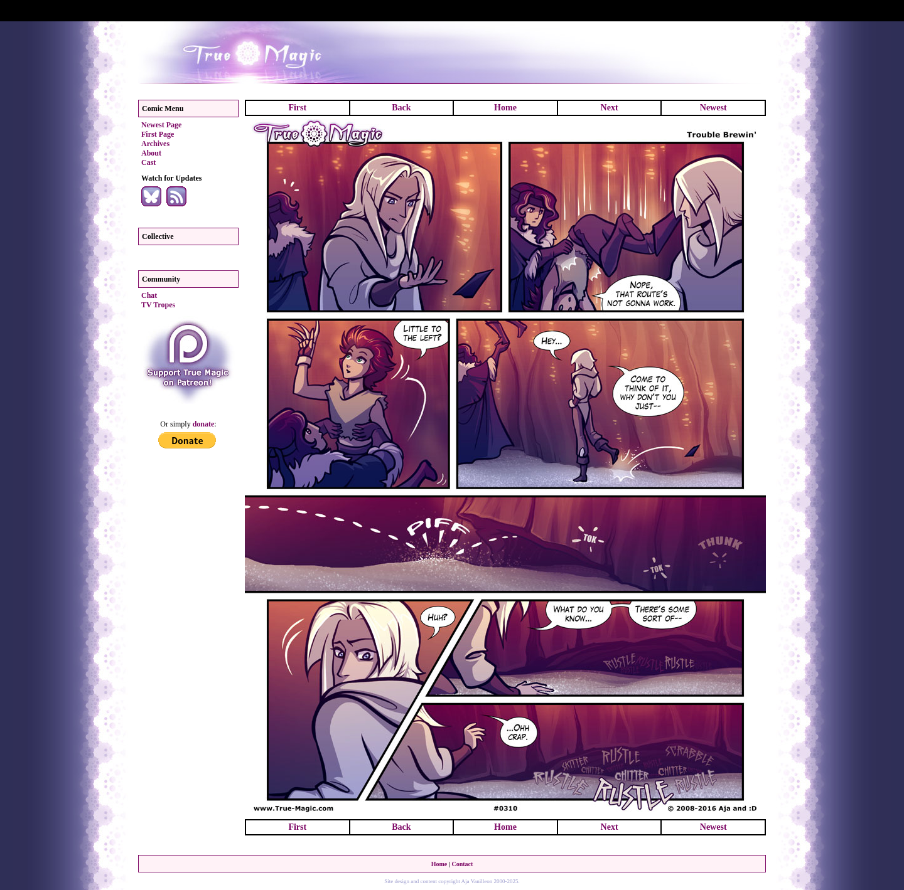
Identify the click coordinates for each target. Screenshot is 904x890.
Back (401, 107)
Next (609, 107)
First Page (157, 134)
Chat (149, 295)
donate (204, 424)
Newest (713, 107)
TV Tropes (158, 304)
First (297, 107)
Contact (462, 864)
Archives (155, 143)
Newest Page (161, 124)
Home (505, 107)
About (151, 153)
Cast (148, 162)
